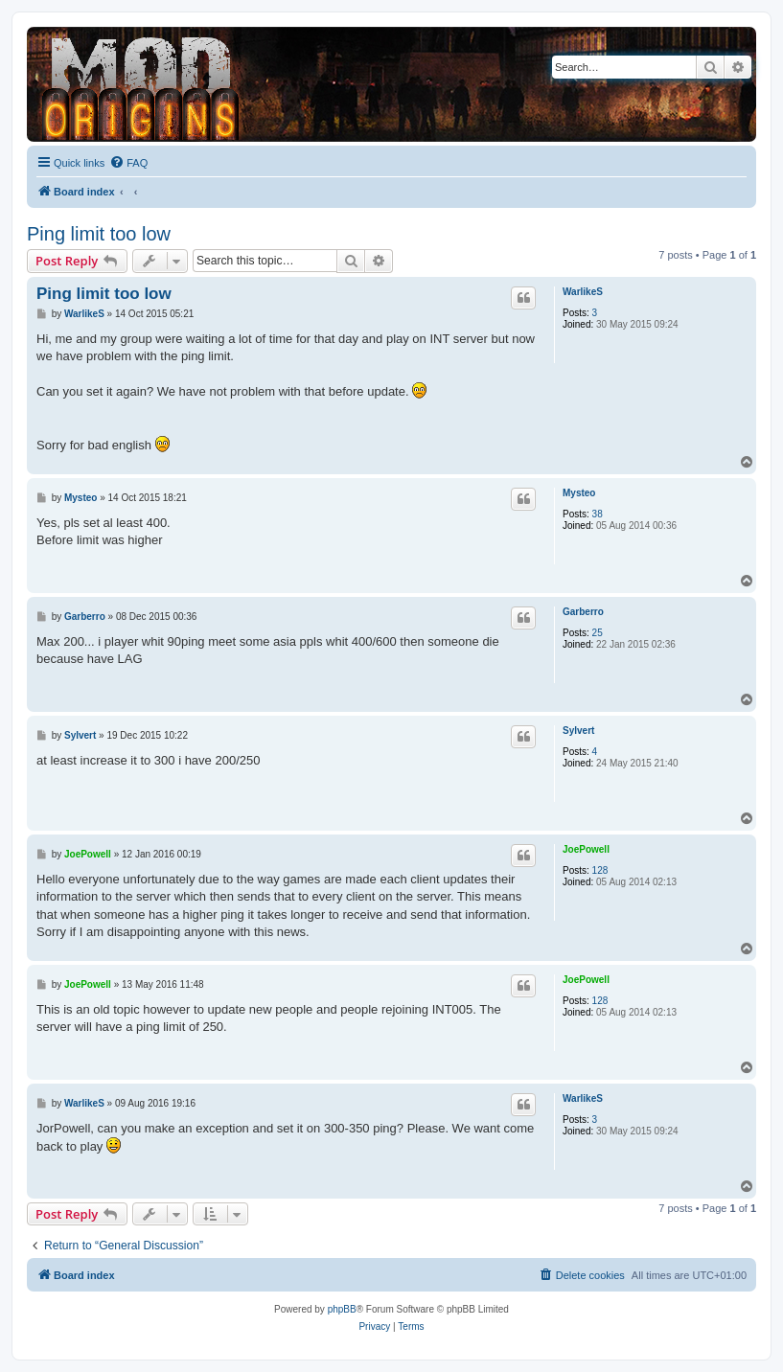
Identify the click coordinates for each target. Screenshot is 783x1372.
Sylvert (578, 730)
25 (597, 633)
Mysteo (579, 493)
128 (600, 870)
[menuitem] (128, 162)
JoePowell (586, 849)
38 (597, 514)
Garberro (583, 611)
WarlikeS (583, 291)
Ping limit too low (99, 233)
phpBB (342, 1309)
